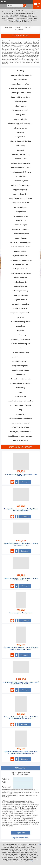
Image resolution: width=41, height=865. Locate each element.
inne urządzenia (20, 159)
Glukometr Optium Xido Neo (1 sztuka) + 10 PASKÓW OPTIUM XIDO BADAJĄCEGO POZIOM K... (21, 752)
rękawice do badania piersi (20, 344)
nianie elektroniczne (20, 264)
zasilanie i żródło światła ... (20, 427)
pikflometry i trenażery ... (21, 291)
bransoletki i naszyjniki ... (20, 97)
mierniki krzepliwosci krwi (20, 247)
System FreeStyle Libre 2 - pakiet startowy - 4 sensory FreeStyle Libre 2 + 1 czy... (21, 544)
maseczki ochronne (20, 440)
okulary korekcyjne (20, 282)
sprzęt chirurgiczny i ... (20, 361)
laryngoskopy (21, 212)
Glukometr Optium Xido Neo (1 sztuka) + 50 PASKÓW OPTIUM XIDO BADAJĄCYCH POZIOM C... (21, 717)
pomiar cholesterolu (20, 308)
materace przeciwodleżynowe (20, 242)
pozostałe (20, 317)
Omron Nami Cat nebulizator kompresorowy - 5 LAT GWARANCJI (21, 475)
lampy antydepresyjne (20, 189)
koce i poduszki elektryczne (20, 172)
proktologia (20, 326)
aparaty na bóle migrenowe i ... (21, 75)
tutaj (18, 20)
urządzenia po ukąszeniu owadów (20, 401)
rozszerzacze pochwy (21, 352)
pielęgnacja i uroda (21, 286)
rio (20, 348)
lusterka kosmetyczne (21, 234)
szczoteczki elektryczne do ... (20, 383)
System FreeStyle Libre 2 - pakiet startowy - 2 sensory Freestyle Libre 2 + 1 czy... (21, 579)
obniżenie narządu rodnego (21, 273)
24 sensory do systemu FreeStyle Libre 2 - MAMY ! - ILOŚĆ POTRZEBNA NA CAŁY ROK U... (21, 683)
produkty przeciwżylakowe (20, 322)
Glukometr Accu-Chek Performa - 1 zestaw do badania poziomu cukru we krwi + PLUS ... (21, 648)
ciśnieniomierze (20, 106)
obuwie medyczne (20, 278)
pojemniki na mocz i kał (20, 304)
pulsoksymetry (20, 335)
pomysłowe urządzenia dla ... (20, 313)
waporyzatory (20, 414)
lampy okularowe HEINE (20, 203)
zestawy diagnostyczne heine (20, 432)
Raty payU (8, 27)
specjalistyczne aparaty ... (20, 357)
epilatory (20, 132)
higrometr (20, 150)
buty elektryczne (21, 101)
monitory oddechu (20, 251)
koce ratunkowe (20, 176)
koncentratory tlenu (20, 181)
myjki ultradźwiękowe (20, 256)
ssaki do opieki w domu (20, 370)
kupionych (25, 482)
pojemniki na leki (21, 300)
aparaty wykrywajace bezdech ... (20, 88)
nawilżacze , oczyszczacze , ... (21, 260)
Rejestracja (27, 27)
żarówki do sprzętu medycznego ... (20, 436)
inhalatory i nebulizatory (20, 154)
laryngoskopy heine (20, 216)
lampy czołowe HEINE (20, 194)
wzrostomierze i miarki (20, 423)
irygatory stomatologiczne (20, 167)
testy (20, 392)
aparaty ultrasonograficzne (20, 84)
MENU (3, 2)
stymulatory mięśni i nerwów (20, 379)
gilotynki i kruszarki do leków (20, 141)
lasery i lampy (21, 220)
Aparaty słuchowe (20, 79)
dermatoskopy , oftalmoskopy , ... (20, 123)
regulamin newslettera (20, 838)
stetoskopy (20, 374)
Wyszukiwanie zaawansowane (15, 7)
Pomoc (18, 27)
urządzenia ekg (20, 396)
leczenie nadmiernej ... (20, 229)
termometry (20, 388)
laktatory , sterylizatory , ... (20, 185)
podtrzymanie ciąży (20, 295)
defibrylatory (20, 115)
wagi (20, 410)
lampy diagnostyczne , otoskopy (20, 198)
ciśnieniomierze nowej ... (21, 110)
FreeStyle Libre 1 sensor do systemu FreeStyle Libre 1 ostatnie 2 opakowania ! (21, 509)
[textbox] (15, 5)
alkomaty (20, 71)
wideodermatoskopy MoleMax (21, 418)
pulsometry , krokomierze (20, 339)
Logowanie (19, 29)
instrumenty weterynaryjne (20, 163)
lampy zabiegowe (20, 207)
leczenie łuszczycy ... (20, 225)
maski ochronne (21, 238)
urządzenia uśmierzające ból (20, 405)
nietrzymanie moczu (20, 269)
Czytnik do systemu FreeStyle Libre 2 (20, 613)
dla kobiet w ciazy (20, 128)
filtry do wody (20, 137)
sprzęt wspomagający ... (20, 366)
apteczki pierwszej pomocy (21, 93)
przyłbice (20, 330)
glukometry (20, 145)
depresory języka (20, 119)
